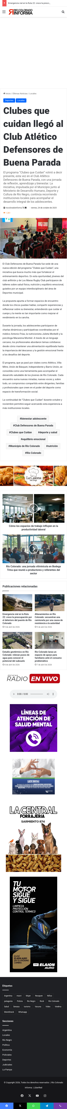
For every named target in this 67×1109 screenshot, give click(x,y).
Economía (7, 1049)
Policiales (7, 1054)
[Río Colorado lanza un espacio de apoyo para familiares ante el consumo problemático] (49, 640)
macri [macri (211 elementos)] (19, 996)
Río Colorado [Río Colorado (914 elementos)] (53, 1001)
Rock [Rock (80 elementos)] (42, 1001)
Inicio (7, 93)
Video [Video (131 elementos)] (48, 1007)
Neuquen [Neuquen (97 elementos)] (39, 996)
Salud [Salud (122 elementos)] (6, 1007)
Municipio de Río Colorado (25, 446)
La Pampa (7, 1069)
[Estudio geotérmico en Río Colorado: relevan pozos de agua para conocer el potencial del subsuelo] (17, 640)
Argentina (7, 1030)
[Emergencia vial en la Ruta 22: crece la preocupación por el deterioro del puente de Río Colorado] (17, 602)
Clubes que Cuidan (21, 432)
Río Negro (7, 1040)
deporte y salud (48, 432)
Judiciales (7, 1064)
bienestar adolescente (33, 418)
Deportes (9, 100)
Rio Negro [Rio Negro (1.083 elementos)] (31, 1001)
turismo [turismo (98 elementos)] (27, 1007)
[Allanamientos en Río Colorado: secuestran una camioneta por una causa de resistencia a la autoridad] (49, 602)
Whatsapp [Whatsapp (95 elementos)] (22, 1012)
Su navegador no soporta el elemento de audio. (33, 694)
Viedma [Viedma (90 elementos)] (58, 1007)
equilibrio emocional (33, 439)
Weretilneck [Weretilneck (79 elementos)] (9, 1012)
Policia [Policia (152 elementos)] (20, 1001)
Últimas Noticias (19, 93)
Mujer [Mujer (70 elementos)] (28, 996)
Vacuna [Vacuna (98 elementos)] (38, 1007)
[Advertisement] (33, 53)
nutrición (53, 446)
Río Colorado (34, 452)
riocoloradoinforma (14, 208)
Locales (33, 93)
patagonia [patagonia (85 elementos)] (8, 1001)
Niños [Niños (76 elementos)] (49, 996)
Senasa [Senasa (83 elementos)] (16, 1007)
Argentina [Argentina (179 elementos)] (8, 996)
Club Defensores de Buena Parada (34, 425)
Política (5, 1045)
